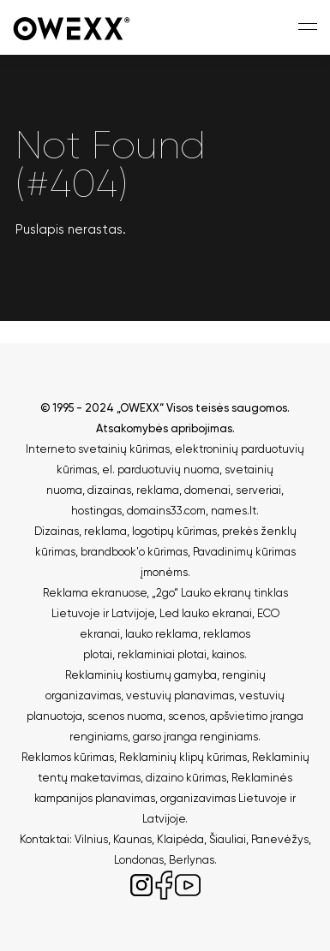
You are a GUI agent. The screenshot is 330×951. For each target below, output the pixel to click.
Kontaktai (44, 839)
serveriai (258, 490)
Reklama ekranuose (95, 592)
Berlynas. (193, 859)
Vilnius (91, 839)
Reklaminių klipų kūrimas (183, 757)
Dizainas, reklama (80, 531)
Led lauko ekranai (205, 613)
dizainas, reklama (133, 490)
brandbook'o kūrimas (134, 551)
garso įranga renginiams (195, 736)
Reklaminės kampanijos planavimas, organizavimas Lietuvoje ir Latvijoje (165, 798)
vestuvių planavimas (180, 695)
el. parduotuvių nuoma (160, 469)
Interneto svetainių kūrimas (98, 449)
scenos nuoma (125, 716)
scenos (186, 716)
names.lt (233, 510)
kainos (228, 654)
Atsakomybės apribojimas (164, 428)
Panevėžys (280, 839)
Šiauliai (227, 839)
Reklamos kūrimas (67, 757)
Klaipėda (180, 839)
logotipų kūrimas (174, 531)
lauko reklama (161, 633)
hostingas (96, 510)
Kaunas (132, 839)
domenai (207, 490)
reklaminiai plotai (162, 654)
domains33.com (166, 510)
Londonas (139, 859)
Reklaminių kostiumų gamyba (141, 675)
